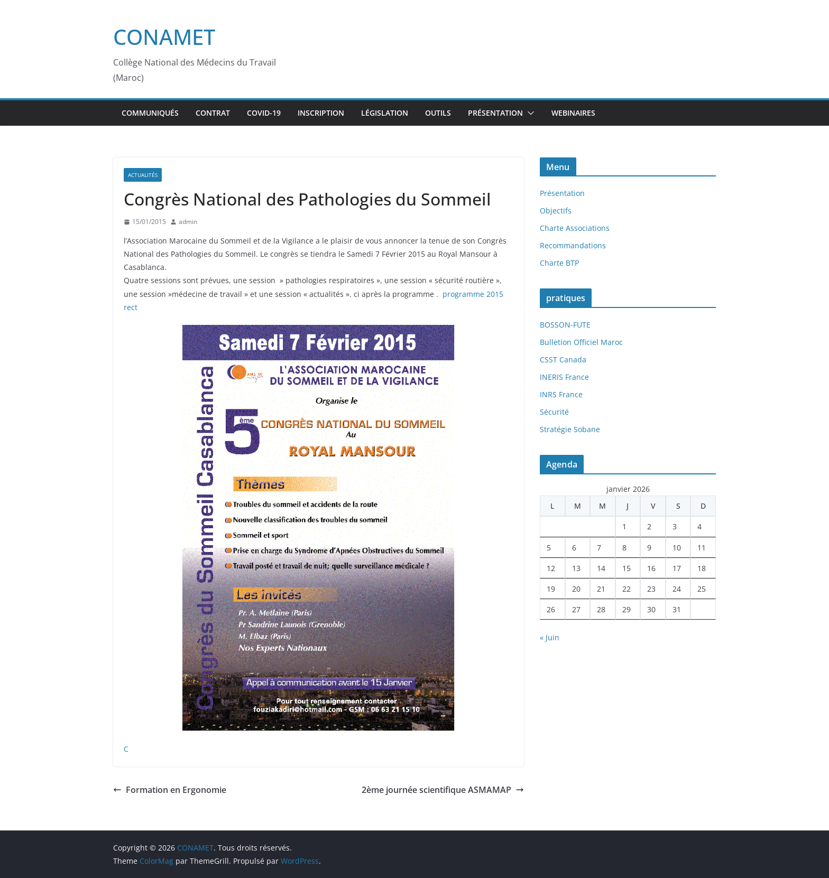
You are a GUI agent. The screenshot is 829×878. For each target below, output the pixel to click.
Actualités (143, 175)
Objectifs (556, 211)
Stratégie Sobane (570, 429)
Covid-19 (264, 113)
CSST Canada (563, 359)
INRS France (561, 394)
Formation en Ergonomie (169, 790)
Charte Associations (575, 228)
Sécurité (554, 412)
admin (188, 221)
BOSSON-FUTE (565, 325)
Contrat (213, 113)
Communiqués (150, 113)
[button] (529, 113)
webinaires (573, 113)
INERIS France (564, 377)
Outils (438, 113)
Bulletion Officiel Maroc (581, 342)
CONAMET (164, 36)
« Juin (549, 637)
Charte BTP (559, 263)
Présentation (495, 113)
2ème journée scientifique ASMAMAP (443, 790)
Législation (384, 113)
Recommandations (573, 245)
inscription (321, 113)
